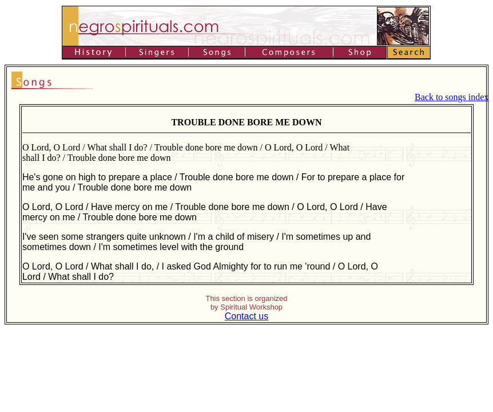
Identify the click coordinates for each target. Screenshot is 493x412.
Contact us (246, 316)
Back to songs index (451, 97)
